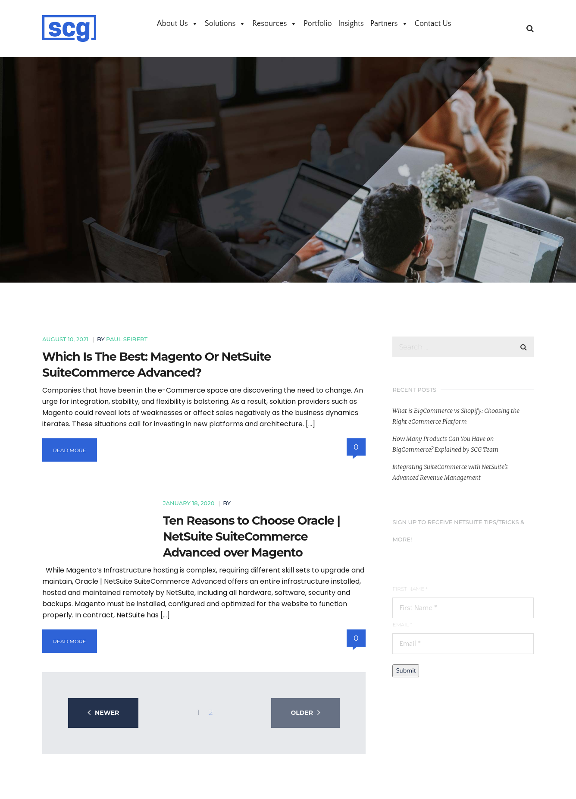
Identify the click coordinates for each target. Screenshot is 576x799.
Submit (406, 670)
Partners (389, 23)
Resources (274, 23)
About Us (177, 23)
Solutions (225, 23)
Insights (351, 23)
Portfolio (318, 23)
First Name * (409, 588)
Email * (402, 624)
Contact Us (433, 23)
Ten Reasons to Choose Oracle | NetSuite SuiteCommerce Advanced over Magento (251, 536)
